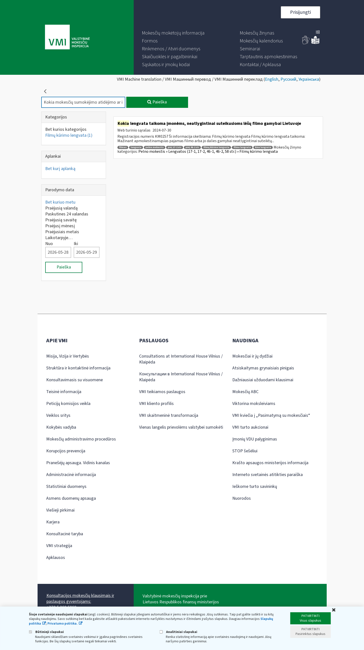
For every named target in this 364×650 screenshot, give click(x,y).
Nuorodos (241, 498)
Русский (288, 79)
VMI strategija (59, 546)
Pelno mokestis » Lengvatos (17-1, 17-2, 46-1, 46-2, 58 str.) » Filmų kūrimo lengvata (208, 151)
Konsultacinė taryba (64, 534)
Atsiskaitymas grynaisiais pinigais (263, 368)
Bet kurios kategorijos (65, 129)
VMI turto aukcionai (250, 427)
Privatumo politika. (62, 623)
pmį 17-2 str (174, 147)
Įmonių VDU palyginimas (254, 439)
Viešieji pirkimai (60, 510)
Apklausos (55, 557)
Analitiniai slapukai (178, 632)
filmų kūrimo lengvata (216, 147)
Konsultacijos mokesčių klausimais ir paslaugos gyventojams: (80, 599)
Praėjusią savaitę (61, 220)
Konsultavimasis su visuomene (74, 380)
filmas (123, 147)
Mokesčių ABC (245, 392)
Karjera (53, 522)
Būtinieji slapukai (46, 632)
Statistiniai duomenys (66, 486)
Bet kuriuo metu (60, 202)
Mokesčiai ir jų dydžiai (252, 356)
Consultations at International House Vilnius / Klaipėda (181, 359)
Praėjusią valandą (61, 208)
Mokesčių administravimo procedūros (81, 439)
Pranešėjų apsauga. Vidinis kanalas (78, 463)
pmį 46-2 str (192, 147)
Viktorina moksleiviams (253, 404)
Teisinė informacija (63, 392)
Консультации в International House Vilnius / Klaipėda (181, 377)
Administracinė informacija (71, 475)
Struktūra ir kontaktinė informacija (78, 368)
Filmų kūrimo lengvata (68, 135)
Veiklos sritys (58, 415)
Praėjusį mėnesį (60, 226)
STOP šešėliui (244, 451)
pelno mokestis (155, 147)
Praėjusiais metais (62, 232)
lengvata (136, 147)
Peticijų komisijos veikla (68, 404)
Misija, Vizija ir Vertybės (67, 356)
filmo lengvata (242, 147)
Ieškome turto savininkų (254, 486)
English (271, 79)
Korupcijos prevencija (65, 451)
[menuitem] (173, 33)
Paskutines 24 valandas (66, 214)
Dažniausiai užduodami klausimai (262, 380)
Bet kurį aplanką (60, 169)
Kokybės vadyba (61, 427)
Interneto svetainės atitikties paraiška (267, 475)
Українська (309, 79)
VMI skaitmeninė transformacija (168, 415)
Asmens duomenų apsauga (71, 498)
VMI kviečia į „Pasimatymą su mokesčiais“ (271, 415)
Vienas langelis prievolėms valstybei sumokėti (181, 427)
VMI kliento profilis (156, 404)
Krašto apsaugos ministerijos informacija (270, 463)
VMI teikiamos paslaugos (162, 392)
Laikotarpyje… (59, 238)
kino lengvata (263, 147)
